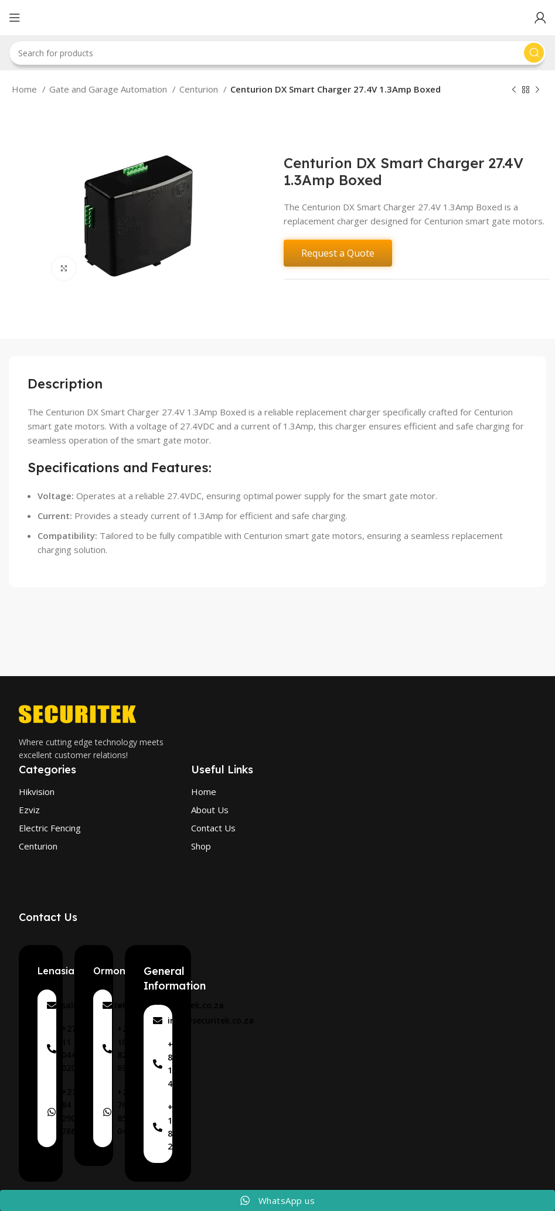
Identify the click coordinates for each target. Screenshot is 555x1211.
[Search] (277, 52)
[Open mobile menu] (14, 17)
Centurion (199, 89)
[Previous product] (514, 90)
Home (25, 89)
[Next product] (537, 90)
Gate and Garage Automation (109, 89)
